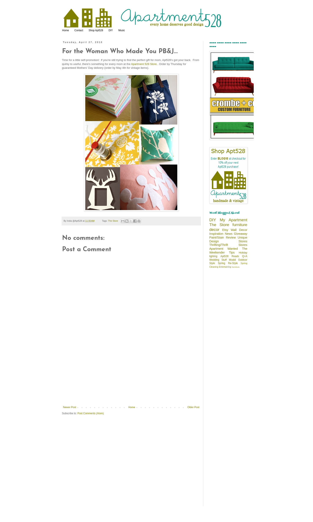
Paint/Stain (216, 237)
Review (231, 237)
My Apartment (233, 220)
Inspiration (216, 233)
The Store (113, 221)
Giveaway (240, 233)
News (228, 233)
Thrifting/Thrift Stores (228, 245)
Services (236, 267)
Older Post (193, 407)
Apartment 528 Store (144, 64)
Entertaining (225, 267)
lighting (213, 256)
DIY (111, 30)
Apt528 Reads (230, 256)
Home (65, 30)
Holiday (243, 252)
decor (214, 229)
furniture (239, 225)
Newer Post (69, 407)
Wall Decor (239, 230)
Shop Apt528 (96, 30)
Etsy (225, 230)
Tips (232, 252)
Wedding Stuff (218, 259)
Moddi (232, 259)
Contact (79, 30)
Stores (242, 241)
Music (121, 30)
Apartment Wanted (223, 248)
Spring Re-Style (228, 263)
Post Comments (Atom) (90, 413)
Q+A (244, 256)
